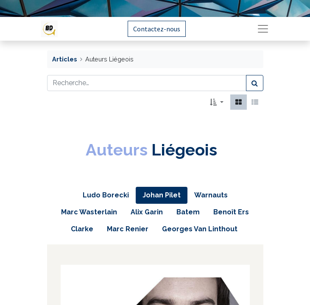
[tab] (106, 195)
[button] (216, 102)
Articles (64, 59)
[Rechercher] (254, 83)
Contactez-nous (156, 29)
